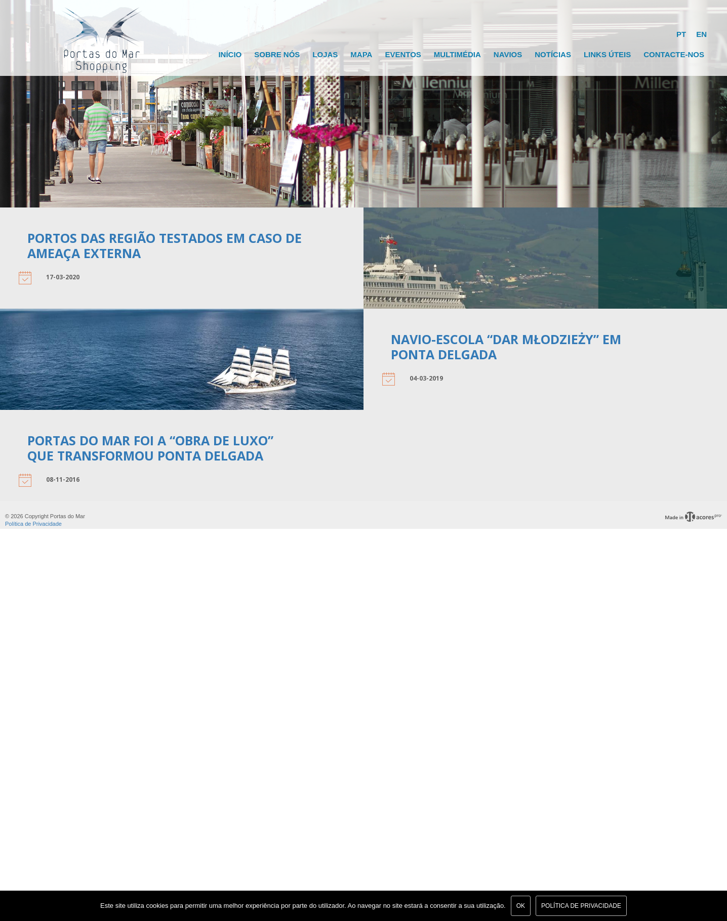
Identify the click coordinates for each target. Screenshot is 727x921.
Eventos (403, 54)
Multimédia (457, 54)
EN (701, 34)
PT (681, 34)
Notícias (553, 54)
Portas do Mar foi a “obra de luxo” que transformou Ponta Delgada (150, 448)
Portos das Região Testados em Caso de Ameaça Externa (164, 245)
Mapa (361, 54)
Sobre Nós (277, 54)
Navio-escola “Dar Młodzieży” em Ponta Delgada (506, 346)
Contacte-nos (673, 54)
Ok (520, 905)
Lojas (325, 54)
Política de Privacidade (33, 524)
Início (229, 54)
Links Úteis (607, 54)
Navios (508, 54)
